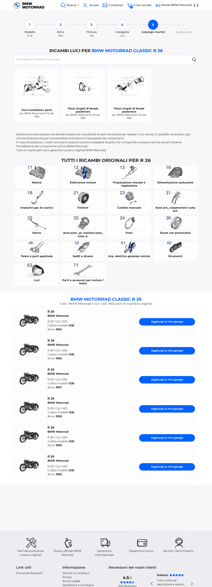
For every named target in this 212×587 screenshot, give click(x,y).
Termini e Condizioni (75, 573)
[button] (29, 320)
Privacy (67, 577)
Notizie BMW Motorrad (174, 5)
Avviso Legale (71, 581)
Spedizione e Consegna (78, 585)
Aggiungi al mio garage (167, 321)
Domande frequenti (29, 573)
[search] (194, 59)
